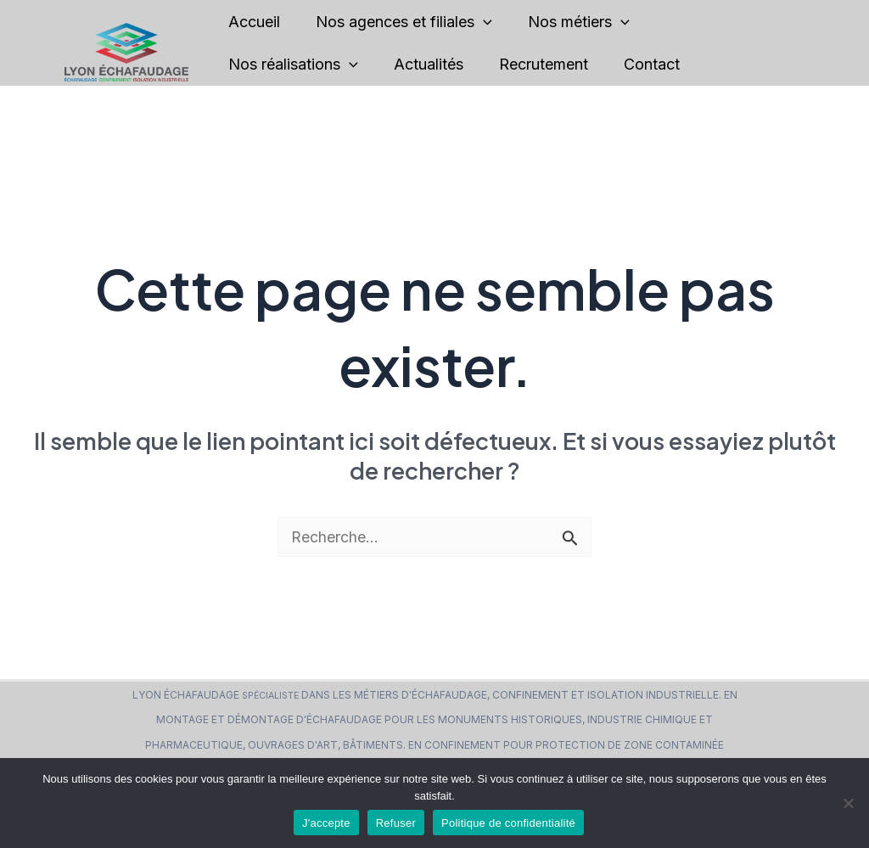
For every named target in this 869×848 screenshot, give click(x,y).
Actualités (441, 64)
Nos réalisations (297, 64)
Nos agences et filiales (416, 22)
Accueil (257, 22)
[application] (496, 22)
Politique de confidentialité (508, 823)
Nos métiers (601, 22)
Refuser (396, 823)
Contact (683, 64)
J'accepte (326, 823)
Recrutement (565, 64)
